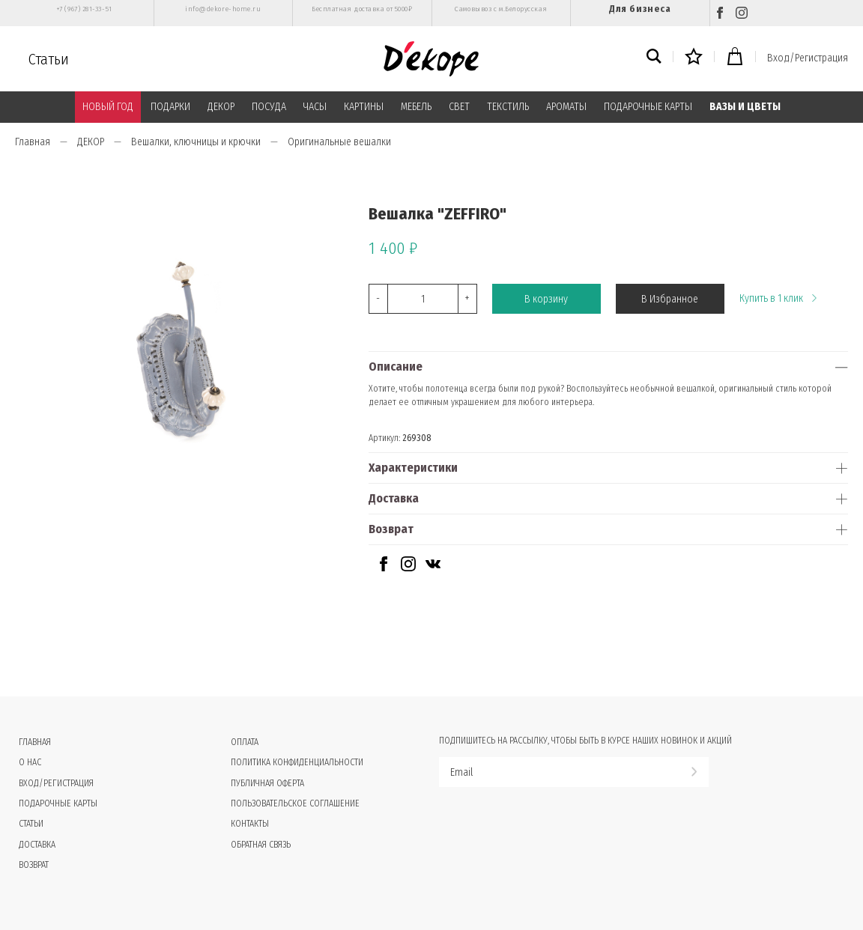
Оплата (244, 742)
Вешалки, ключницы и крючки (196, 142)
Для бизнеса (639, 8)
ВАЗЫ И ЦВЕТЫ (745, 106)
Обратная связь (261, 844)
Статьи (48, 59)
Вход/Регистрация (807, 58)
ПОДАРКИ (170, 106)
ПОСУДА (269, 106)
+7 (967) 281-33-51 (84, 8)
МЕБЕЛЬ (416, 106)
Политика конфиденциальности (297, 762)
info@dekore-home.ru (223, 8)
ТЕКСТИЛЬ (508, 106)
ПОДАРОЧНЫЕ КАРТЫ (648, 106)
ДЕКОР (221, 106)
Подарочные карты (58, 803)
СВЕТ (459, 106)
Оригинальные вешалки (339, 142)
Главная (32, 142)
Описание (396, 366)
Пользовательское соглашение (295, 803)
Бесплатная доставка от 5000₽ (362, 8)
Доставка (394, 498)
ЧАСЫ (315, 106)
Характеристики (413, 468)
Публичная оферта (267, 783)
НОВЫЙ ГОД (107, 106)
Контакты (250, 823)
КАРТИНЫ (364, 106)
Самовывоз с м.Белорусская (501, 8)
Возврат (391, 529)
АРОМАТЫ (566, 106)
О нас (30, 762)
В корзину (546, 299)
